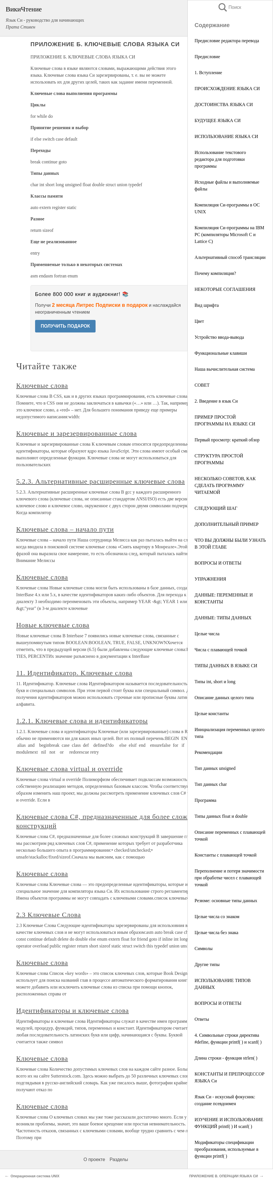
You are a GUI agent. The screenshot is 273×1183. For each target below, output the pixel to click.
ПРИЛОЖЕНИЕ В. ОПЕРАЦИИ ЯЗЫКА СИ (223, 1176)
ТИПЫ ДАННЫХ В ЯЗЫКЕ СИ (226, 665)
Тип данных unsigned (215, 768)
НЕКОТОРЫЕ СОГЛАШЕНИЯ (225, 289)
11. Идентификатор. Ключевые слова (74, 673)
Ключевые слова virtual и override (69, 768)
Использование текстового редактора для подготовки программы (220, 159)
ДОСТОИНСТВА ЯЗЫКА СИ (224, 104)
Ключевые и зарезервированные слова (76, 433)
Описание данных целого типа (224, 697)
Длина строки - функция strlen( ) (226, 1058)
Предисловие (207, 56)
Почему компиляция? (215, 273)
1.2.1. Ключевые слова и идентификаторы (82, 721)
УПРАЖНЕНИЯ (210, 579)
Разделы (119, 1159)
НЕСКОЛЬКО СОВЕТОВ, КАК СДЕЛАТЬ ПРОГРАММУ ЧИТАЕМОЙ (225, 485)
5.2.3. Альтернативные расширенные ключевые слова (100, 481)
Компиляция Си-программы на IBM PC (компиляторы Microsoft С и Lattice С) (229, 234)
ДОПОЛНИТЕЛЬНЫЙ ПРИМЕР (226, 524)
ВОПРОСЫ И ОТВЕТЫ (218, 563)
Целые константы (212, 713)
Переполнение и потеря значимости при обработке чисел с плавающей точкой (229, 878)
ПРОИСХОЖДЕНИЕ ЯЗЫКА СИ (227, 88)
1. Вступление (208, 72)
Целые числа (210, 633)
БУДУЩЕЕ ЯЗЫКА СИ (218, 120)
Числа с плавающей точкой (223, 649)
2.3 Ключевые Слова (48, 914)
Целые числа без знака (216, 932)
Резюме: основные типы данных (226, 900)
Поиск (229, 7)
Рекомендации (208, 752)
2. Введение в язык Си (216, 401)
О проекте (94, 1159)
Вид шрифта (207, 305)
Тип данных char (211, 784)
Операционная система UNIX (35, 1176)
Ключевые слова (42, 385)
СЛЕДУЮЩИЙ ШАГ (216, 508)
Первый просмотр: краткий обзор (227, 439)
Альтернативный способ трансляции (230, 257)
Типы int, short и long (215, 681)
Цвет (199, 321)
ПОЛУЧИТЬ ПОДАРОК (65, 326)
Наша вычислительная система (225, 369)
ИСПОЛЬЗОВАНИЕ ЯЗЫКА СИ (226, 136)
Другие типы (207, 964)
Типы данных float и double (221, 816)
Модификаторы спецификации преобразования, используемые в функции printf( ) (226, 1149)
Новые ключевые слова (52, 625)
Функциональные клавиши (221, 353)
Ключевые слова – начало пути (65, 529)
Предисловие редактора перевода (227, 40)
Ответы (202, 1019)
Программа (205, 800)
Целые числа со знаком (217, 916)
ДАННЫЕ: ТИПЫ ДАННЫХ (225, 617)
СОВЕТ (202, 385)
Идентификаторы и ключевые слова (72, 1010)
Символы (204, 948)
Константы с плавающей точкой (227, 855)
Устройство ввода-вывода (219, 337)
